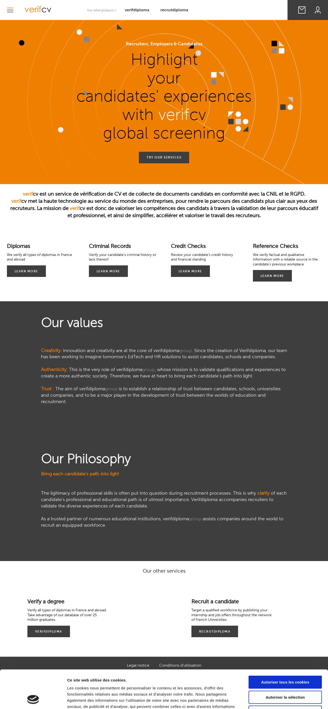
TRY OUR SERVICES (164, 157)
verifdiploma (137, 9)
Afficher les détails (282, 699)
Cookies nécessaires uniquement (285, 676)
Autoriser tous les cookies (285, 646)
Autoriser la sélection (285, 661)
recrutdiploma (174, 9)
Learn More (26, 271)
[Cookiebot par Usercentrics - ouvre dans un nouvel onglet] (33, 699)
